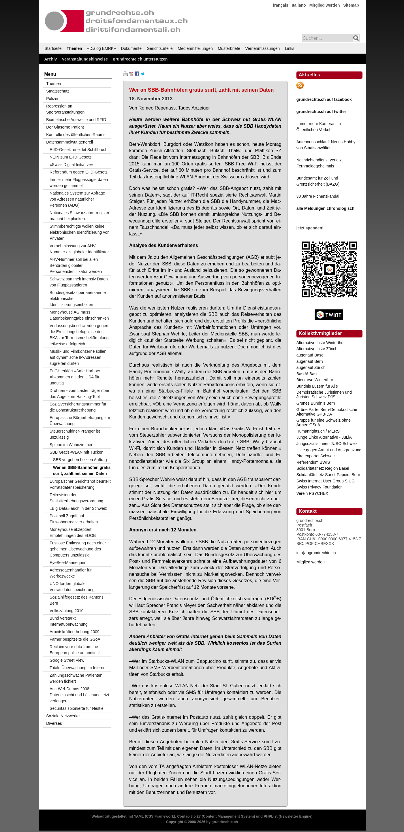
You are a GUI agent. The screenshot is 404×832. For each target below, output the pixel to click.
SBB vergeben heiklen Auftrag (80, 459)
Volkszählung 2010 (67, 610)
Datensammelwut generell (69, 142)
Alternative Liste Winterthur (320, 342)
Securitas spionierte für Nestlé (77, 708)
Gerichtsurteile (160, 48)
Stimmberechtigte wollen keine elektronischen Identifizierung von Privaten (80, 232)
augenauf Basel (310, 355)
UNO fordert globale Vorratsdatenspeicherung (72, 586)
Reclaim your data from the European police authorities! (75, 649)
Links (289, 48)
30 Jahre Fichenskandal (317, 196)
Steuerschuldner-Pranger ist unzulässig (75, 434)
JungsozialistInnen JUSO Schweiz (327, 443)
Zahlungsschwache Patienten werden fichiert (76, 678)
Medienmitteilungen (195, 48)
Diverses (54, 723)
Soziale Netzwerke (63, 716)
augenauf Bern (309, 361)
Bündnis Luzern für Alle (317, 386)
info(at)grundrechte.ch (316, 552)
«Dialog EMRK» (101, 48)
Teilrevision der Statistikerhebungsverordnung (76, 498)
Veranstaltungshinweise (85, 59)
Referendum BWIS (313, 462)
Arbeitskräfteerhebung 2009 (74, 631)
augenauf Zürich (311, 367)
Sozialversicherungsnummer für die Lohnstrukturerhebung (78, 407)
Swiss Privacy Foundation (319, 487)
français (280, 5)
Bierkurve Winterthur (314, 380)
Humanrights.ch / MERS (318, 431)
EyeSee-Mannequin (67, 562)
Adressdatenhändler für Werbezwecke (71, 573)
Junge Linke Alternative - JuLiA (324, 437)
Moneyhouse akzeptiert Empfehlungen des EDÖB (73, 532)
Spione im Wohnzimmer (71, 444)
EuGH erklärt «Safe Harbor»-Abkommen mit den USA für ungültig (76, 377)
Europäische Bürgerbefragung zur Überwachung (80, 420)
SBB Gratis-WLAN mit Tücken (76, 452)
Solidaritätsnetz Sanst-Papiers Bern (328, 474)
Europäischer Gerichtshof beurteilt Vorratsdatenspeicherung (80, 484)
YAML (139, 816)
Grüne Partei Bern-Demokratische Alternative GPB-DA (326, 411)
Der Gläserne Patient (65, 127)
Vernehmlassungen (262, 48)
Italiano (299, 5)
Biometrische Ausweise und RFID (76, 119)
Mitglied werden (324, 5)
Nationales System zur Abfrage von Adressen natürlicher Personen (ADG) (77, 199)
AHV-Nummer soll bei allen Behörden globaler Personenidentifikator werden (76, 265)
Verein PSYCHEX (312, 493)
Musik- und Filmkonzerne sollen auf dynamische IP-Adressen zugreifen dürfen (78, 357)
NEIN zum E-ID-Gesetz (70, 157)
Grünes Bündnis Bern (315, 403)
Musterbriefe (229, 48)
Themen (74, 48)
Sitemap (351, 5)
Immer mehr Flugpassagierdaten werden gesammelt (79, 182)
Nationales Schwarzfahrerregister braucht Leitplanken (79, 215)
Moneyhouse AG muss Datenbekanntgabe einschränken (79, 315)
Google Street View (67, 660)
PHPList (270, 816)
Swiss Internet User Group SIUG (325, 481)
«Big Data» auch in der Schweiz (78, 508)
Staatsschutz (57, 91)
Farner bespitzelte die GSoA (75, 639)
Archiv (50, 59)
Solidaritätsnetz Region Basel (322, 468)
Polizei (52, 98)
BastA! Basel (308, 373)
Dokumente (131, 48)
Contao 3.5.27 (189, 816)
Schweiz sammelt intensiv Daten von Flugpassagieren (79, 282)
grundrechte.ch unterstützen (140, 59)
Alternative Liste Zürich (316, 348)
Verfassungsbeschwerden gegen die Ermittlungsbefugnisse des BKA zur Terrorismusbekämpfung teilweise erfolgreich (79, 334)
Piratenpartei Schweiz (315, 456)
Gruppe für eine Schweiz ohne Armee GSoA (323, 422)
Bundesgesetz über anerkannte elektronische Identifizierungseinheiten (78, 298)
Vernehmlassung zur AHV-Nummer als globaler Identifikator (79, 249)
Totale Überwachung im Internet (78, 667)
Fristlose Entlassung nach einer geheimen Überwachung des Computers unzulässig (78, 549)
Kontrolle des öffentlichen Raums (75, 134)
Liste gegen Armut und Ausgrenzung (329, 450)
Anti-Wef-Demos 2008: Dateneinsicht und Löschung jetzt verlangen (79, 694)
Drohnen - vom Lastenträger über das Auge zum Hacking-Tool (79, 393)
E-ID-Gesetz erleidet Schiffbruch (79, 149)
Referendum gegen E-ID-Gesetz (79, 172)
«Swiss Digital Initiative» (71, 164)
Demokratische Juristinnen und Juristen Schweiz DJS (324, 394)
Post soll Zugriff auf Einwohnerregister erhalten (74, 519)
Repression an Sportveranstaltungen (65, 109)
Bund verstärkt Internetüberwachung (69, 621)
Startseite (53, 48)
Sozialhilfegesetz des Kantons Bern (77, 600)
